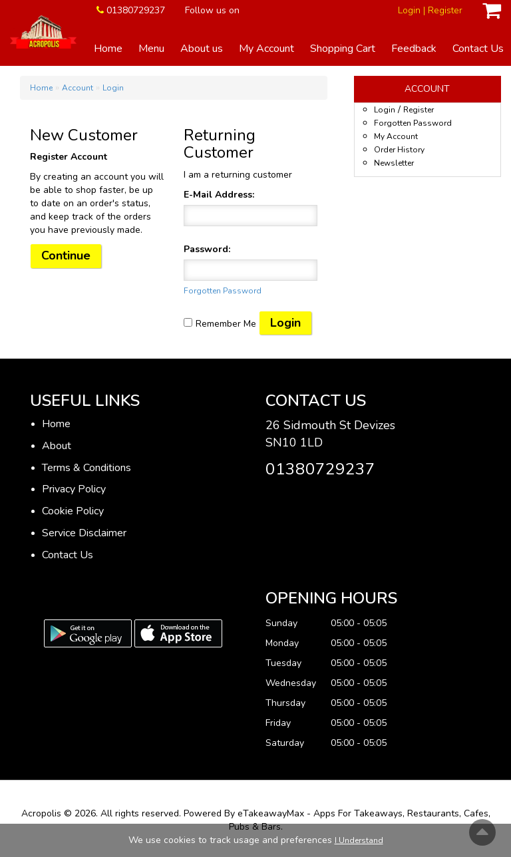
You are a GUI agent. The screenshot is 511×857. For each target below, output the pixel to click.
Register (445, 10)
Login (409, 10)
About (56, 445)
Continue (65, 255)
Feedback (413, 48)
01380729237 (135, 10)
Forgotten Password (222, 290)
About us (201, 48)
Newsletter (394, 163)
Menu (151, 48)
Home (108, 48)
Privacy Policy (74, 489)
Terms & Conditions (86, 467)
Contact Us (478, 48)
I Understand (359, 840)
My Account (266, 48)
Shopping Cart (342, 48)
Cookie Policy (73, 511)
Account (77, 88)
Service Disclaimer (84, 533)
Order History (399, 149)
